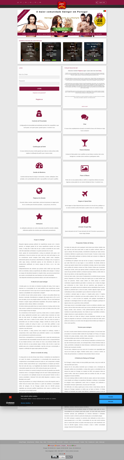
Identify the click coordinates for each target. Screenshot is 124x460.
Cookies (82, 442)
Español (58, 445)
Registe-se (39, 99)
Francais (69, 445)
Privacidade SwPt (51, 442)
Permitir (110, 450)
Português (52, 445)
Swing (99, 70)
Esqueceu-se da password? (39, 92)
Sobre (44, 442)
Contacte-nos (91, 442)
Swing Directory (30, 442)
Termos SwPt (60, 442)
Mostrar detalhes (26, 457)
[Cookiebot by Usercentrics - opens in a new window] (10, 457)
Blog (41, 442)
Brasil (74, 445)
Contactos (66, 442)
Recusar (110, 455)
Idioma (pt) (101, 442)
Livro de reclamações (74, 442)
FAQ (86, 442)
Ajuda (97, 442)
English (64, 445)
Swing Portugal (22, 442)
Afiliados (37, 442)
